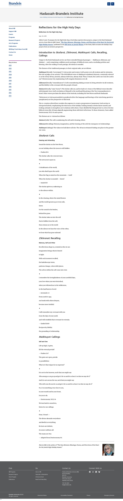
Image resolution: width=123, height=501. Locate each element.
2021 (10, 71)
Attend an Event (40, 477)
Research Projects (14, 40)
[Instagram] (93, 472)
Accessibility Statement (67, 495)
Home (41, 17)
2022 (10, 68)
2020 (10, 74)
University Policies (42, 495)
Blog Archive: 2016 (62, 17)
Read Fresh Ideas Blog (41, 479)
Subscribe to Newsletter (42, 474)
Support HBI (12, 31)
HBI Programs (12, 472)
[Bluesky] (99, 472)
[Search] (112, 3)
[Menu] (108, 3)
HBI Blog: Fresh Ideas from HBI (50, 17)
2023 (10, 65)
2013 (10, 96)
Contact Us (12, 52)
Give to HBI (38, 472)
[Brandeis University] (15, 4)
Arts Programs (13, 43)
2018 (10, 80)
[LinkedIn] (96, 472)
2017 (10, 83)
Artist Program (12, 477)
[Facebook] (90, 472)
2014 (10, 93)
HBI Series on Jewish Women (73, 44)
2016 (10, 86)
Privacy (88, 495)
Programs (12, 37)
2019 (10, 77)
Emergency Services (109, 495)
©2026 (21, 495)
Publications (12, 46)
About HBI (12, 28)
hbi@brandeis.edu (66, 485)
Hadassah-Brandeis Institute (61, 14)
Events (11, 34)
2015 (10, 90)
